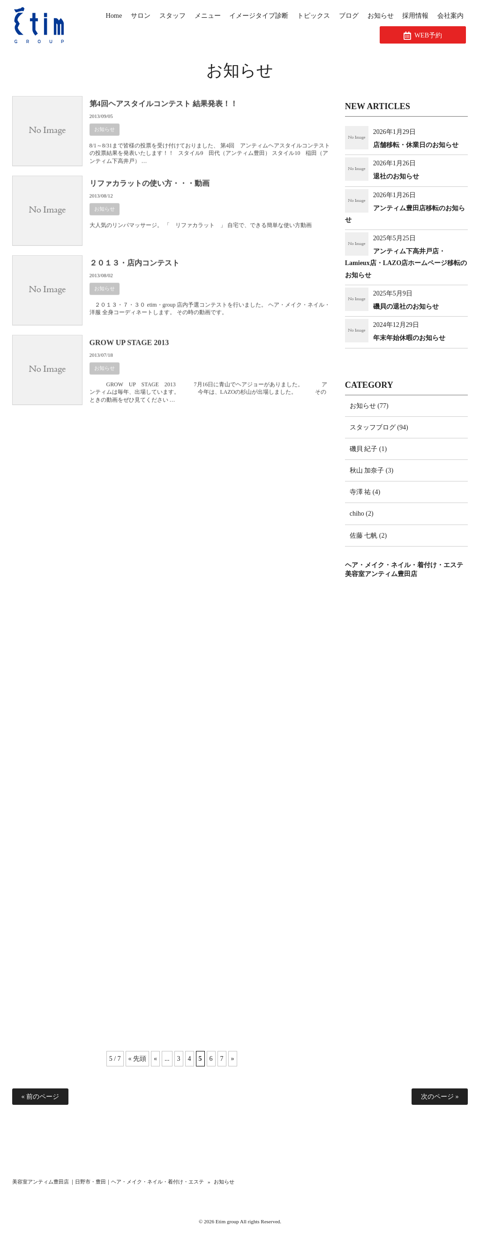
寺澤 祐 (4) (365, 492)
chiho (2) (362, 513)
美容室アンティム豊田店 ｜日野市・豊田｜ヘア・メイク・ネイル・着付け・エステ (108, 1181)
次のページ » (440, 1096)
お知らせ (104, 137)
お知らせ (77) (369, 405)
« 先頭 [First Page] (137, 1058)
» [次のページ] (232, 1058)
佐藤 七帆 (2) (368, 535)
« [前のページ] (155, 1058)
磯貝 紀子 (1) (368, 448)
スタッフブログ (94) (379, 427)
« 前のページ (41, 1096)
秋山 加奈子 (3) (371, 470)
